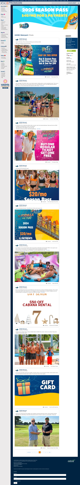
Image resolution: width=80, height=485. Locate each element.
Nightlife (3, 43)
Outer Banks (22, 0)
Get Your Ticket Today (54, 118)
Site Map (3, 68)
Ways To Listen (4, 51)
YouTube (3, 74)
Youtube (70, 36)
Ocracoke (61, 0)
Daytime (3, 42)
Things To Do (3, 21)
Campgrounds (4, 35)
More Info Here (55, 283)
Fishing (3, 26)
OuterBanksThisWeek (5, 50)
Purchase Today (55, 162)
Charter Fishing (4, 27)
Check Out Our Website (53, 325)
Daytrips (64, 0)
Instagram (3, 75)
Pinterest (3, 76)
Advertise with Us (16, 465)
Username (15, 473)
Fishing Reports (4, 28)
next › (50, 452)
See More (42, 85)
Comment (47, 76)
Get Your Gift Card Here (53, 407)
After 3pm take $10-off (72, 51)
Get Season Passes (54, 366)
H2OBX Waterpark (21, 35)
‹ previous (29, 452)
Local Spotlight (4, 58)
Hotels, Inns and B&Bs (5, 34)
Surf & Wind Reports (4, 29)
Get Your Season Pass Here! (52, 201)
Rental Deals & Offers (5, 37)
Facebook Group (4, 52)
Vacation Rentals (4, 36)
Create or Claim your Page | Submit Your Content (20, 463)
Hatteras (57, 0)
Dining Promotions (4, 11)
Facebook (66, 36)
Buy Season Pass (54, 76)
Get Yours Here (55, 241)
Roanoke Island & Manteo (52, 0)
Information (3, 67)
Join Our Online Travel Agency (18, 464)
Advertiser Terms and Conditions (18, 466)
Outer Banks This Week (15, 0)
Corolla (26, 0)
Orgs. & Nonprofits (4, 66)
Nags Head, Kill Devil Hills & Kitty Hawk (41, 0)
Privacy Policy (35, 460)
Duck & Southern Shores (31, 0)
